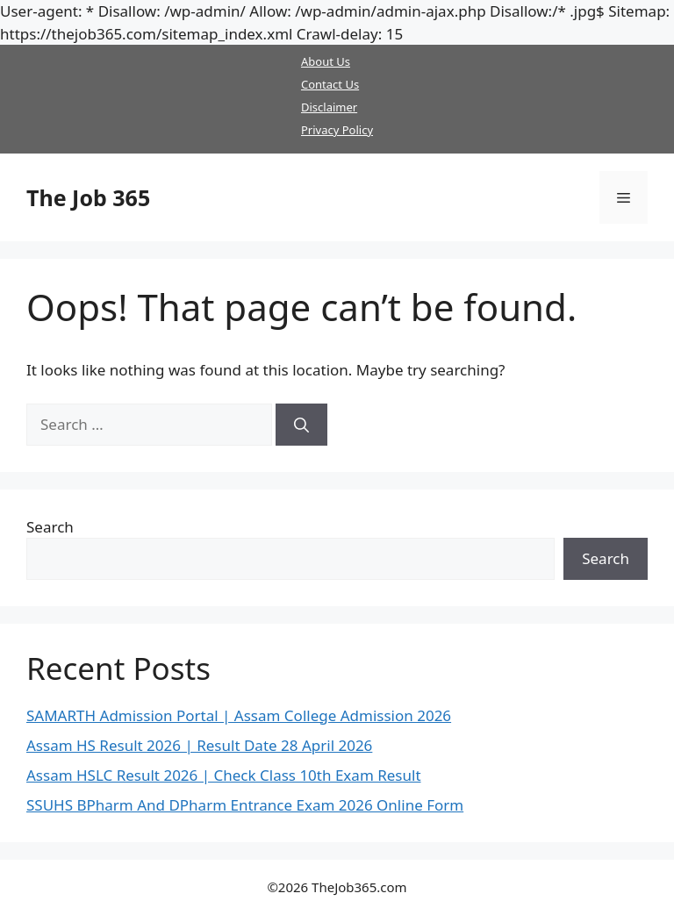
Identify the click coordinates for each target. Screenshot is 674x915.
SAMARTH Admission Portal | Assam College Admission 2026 (238, 715)
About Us (325, 61)
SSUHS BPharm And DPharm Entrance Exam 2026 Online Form (244, 805)
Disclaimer (329, 107)
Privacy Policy (337, 130)
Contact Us (330, 84)
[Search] (301, 425)
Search (50, 527)
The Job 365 (88, 197)
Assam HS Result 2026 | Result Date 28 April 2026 (199, 745)
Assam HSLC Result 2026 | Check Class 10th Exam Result (223, 775)
